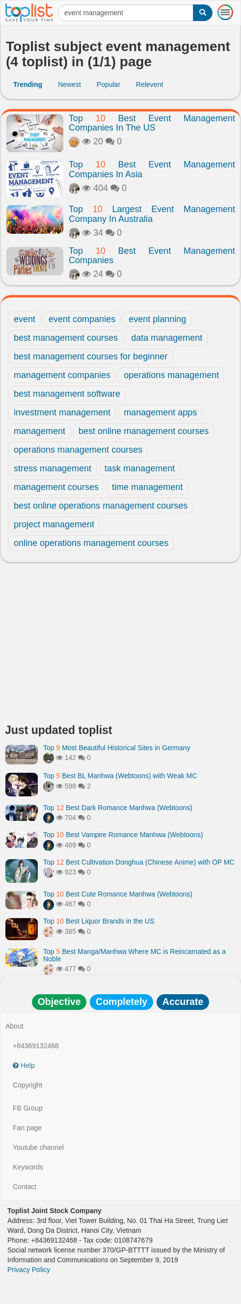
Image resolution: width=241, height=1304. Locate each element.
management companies (62, 375)
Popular (108, 84)
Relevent (149, 84)
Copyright (27, 1085)
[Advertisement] (120, 645)
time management (147, 487)
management (39, 431)
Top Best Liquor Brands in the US (98, 921)
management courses (56, 487)
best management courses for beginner (90, 356)
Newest (69, 84)
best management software (67, 394)
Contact (24, 1187)
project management (54, 524)
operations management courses (78, 450)
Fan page (27, 1128)
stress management (52, 468)
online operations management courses (91, 543)
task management (140, 468)
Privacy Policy (28, 1270)
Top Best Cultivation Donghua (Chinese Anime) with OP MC (139, 862)
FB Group (28, 1108)
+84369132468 (36, 1046)
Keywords (28, 1167)
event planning (157, 319)
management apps (160, 412)
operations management (171, 375)
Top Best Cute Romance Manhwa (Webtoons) (117, 894)
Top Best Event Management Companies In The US (152, 123)
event (24, 319)
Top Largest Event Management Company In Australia (152, 214)
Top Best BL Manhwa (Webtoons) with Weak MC (120, 776)
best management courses (66, 338)
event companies (82, 319)
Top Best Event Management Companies (152, 256)
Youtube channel (38, 1147)
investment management (62, 412)
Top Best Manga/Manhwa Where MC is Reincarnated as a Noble (134, 955)
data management (166, 338)
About (14, 1026)
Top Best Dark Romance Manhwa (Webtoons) (117, 808)
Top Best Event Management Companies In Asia (152, 169)
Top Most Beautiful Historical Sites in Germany (116, 748)
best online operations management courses (100, 506)
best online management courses (144, 431)
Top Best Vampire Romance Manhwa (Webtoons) (123, 835)
